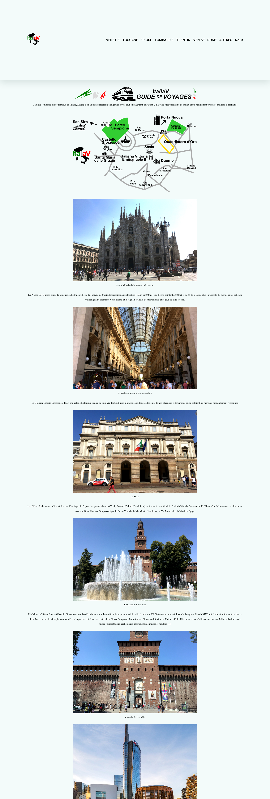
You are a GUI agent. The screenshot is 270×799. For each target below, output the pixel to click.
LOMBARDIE (164, 40)
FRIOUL (146, 40)
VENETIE (113, 40)
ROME (212, 40)
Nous (239, 40)
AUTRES (225, 40)
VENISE (199, 40)
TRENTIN (183, 40)
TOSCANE (130, 40)
